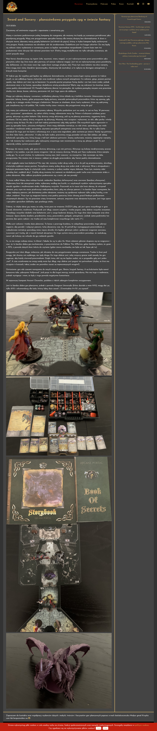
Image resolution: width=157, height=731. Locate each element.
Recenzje (79, 4)
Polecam (104, 4)
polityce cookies (142, 725)
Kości (121, 4)
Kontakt (130, 4)
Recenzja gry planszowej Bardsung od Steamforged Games (134, 18)
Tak (98, 728)
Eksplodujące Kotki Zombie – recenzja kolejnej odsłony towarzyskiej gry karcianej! (134, 55)
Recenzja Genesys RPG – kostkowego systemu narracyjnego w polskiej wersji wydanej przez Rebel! (134, 29)
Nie (105, 728)
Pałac (113, 4)
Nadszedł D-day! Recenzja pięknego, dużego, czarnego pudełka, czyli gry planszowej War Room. (134, 43)
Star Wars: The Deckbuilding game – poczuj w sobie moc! (134, 65)
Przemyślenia (91, 4)
